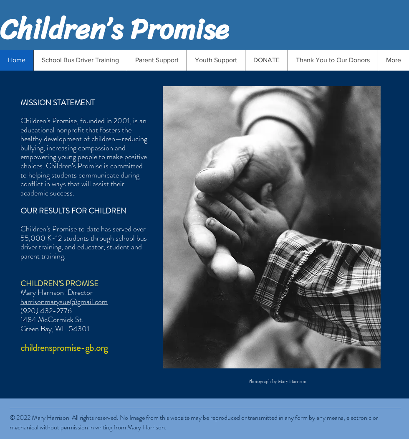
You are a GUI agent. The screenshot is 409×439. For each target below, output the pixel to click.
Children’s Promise (114, 29)
